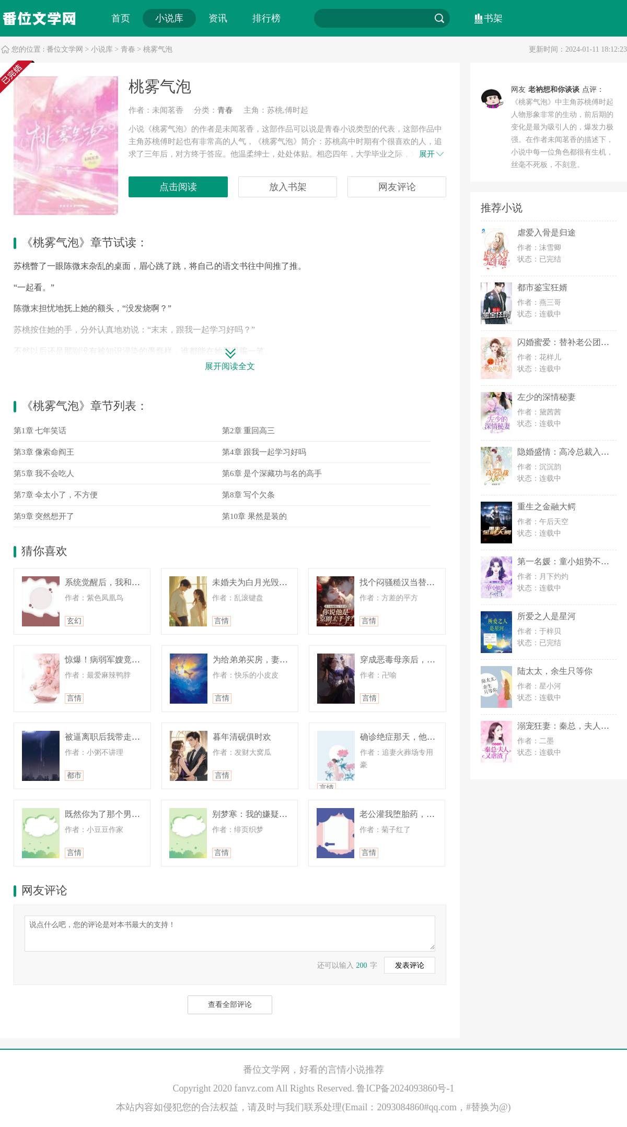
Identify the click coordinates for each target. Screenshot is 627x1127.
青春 (128, 49)
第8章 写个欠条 (248, 495)
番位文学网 (65, 49)
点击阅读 (178, 187)
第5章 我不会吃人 (44, 473)
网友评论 (397, 187)
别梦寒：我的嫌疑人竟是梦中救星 (275, 814)
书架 (493, 18)
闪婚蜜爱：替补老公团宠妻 (567, 342)
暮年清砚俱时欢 (242, 736)
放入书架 (288, 187)
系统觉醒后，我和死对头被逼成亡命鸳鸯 (140, 582)
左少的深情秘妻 (546, 397)
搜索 (439, 18)
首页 (120, 18)
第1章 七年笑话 (40, 430)
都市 (74, 775)
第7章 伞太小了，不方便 (56, 495)
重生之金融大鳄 (546, 506)
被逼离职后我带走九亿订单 (115, 736)
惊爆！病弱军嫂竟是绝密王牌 (119, 659)
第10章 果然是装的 (254, 516)
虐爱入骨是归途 (546, 232)
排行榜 (266, 18)
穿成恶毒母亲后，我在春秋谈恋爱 (422, 659)
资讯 (217, 18)
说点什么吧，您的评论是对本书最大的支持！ (230, 933)
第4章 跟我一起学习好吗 (264, 452)
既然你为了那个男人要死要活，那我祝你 (140, 814)
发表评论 (409, 965)
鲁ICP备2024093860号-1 (405, 1088)
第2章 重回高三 (248, 430)
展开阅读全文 (230, 366)
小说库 (169, 18)
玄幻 (74, 621)
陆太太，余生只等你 (555, 671)
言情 (221, 621)
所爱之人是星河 (546, 616)
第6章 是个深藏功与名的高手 (272, 473)
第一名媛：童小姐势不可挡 (567, 561)
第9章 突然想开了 (44, 516)
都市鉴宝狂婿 (542, 287)
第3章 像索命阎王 (44, 452)
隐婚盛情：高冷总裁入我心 (567, 451)
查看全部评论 (230, 1005)
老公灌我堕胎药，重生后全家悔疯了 (426, 814)
